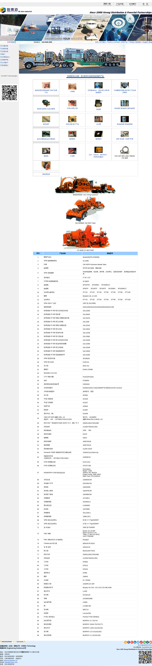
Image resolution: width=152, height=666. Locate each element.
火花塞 (72, 156)
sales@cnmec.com (11, 662)
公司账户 (5, 62)
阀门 (3, 54)
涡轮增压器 (46, 174)
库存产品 (124, 42)
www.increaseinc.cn (10, 660)
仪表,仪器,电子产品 (72, 124)
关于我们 (103, 42)
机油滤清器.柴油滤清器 (124, 124)
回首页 (13, 42)
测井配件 (72, 139)
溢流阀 (98, 109)
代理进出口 (6, 57)
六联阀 (72, 91)
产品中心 (110, 42)
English (145, 42)
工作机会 (131, 42)
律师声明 (5, 60)
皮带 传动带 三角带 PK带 (124, 139)
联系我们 (139, 42)
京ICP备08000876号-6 (145, 645)
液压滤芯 (46, 124)
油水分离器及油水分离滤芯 (46, 139)
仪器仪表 (5, 51)
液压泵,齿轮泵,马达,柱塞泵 (46, 109)
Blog (150, 42)
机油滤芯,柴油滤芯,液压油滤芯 (125, 108)
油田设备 (5, 49)
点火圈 (98, 124)
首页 (96, 42)
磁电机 (46, 156)
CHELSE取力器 (72, 108)
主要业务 (5, 46)
